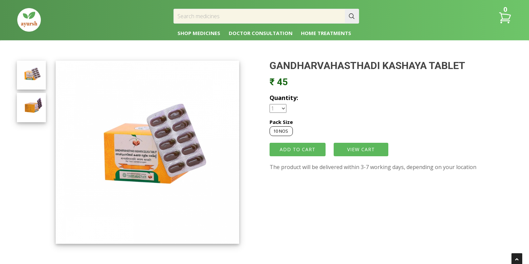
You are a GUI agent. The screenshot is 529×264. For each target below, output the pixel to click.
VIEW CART (361, 149)
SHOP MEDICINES (198, 33)
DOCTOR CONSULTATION (261, 33)
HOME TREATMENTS (326, 33)
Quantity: (284, 98)
